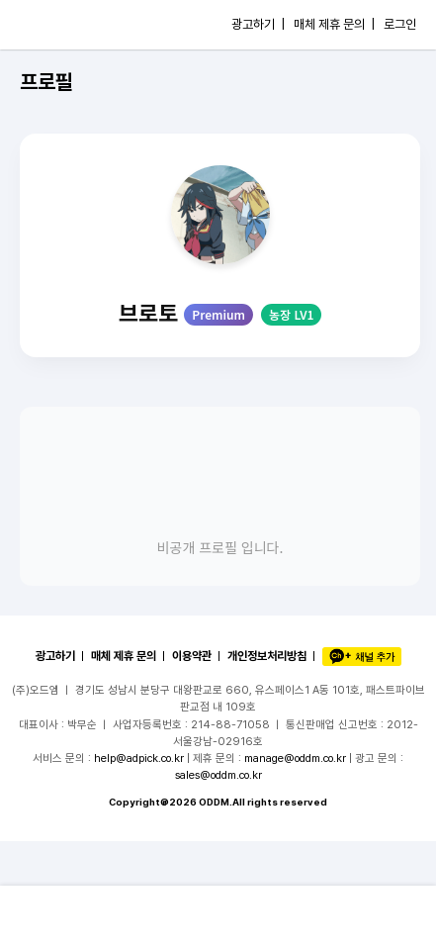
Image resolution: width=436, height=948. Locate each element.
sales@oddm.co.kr (218, 775)
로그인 (400, 24)
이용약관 (192, 656)
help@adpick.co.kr (139, 758)
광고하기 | (258, 24)
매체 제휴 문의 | (334, 24)
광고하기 (55, 656)
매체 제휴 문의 (123, 656)
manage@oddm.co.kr (295, 758)
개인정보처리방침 (266, 656)
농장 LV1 (291, 314)
